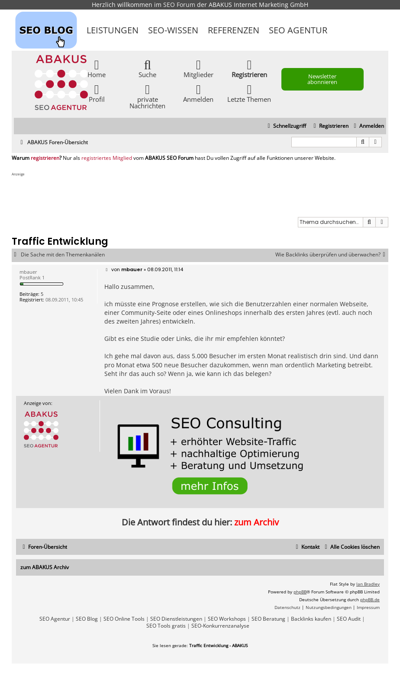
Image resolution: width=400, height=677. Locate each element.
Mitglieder (198, 68)
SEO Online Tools (124, 618)
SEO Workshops (227, 618)
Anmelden (198, 93)
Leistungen (113, 30)
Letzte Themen (249, 93)
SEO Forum (179, 4)
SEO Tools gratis (166, 625)
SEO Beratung (268, 618)
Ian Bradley (368, 584)
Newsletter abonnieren (322, 79)
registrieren (45, 158)
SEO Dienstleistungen (176, 618)
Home (96, 68)
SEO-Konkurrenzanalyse (220, 625)
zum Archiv (256, 522)
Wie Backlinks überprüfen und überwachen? (331, 254)
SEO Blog (87, 618)
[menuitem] (368, 126)
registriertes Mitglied (106, 158)
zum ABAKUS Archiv (44, 567)
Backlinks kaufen (311, 618)
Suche (147, 68)
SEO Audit (349, 618)
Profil (97, 93)
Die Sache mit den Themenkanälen (63, 254)
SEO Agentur (298, 30)
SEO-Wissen (173, 30)
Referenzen (233, 30)
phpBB (300, 592)
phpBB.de (370, 599)
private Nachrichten (147, 96)
